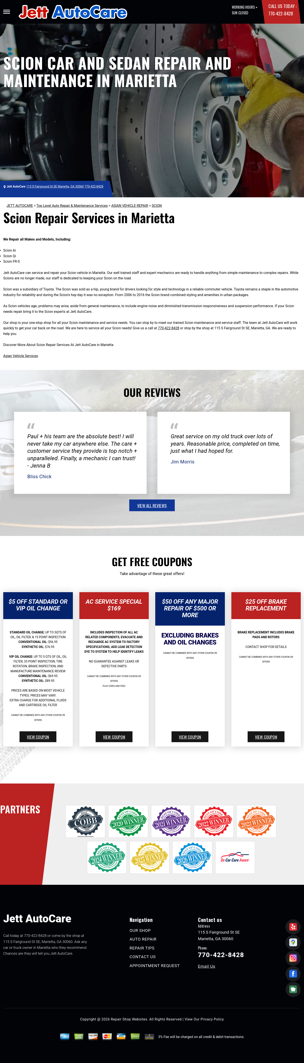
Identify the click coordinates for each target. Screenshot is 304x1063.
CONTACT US (143, 956)
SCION (157, 206)
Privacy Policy (212, 1019)
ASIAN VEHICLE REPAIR (129, 206)
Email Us (206, 966)
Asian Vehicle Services (20, 356)
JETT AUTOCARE (20, 206)
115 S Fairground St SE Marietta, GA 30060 (55, 186)
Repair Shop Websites (129, 1019)
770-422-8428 (280, 13)
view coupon (38, 737)
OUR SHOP (140, 930)
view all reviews (152, 505)
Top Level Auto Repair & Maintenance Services (72, 206)
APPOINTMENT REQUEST (155, 965)
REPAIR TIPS (142, 948)
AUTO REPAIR (143, 939)
